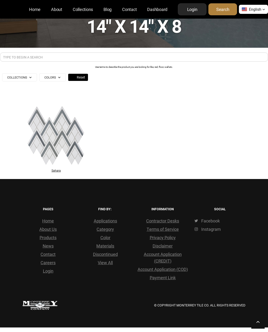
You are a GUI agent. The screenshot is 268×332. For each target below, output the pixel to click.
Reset (81, 77)
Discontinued (105, 254)
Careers (48, 262)
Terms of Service (163, 229)
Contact (129, 9)
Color (105, 237)
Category (105, 229)
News (48, 246)
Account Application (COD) (163, 269)
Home (35, 9)
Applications (105, 221)
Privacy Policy (163, 237)
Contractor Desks (162, 221)
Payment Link (163, 277)
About (56, 9)
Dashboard (157, 9)
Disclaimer (163, 246)
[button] (253, 9)
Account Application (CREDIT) (163, 257)
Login (48, 271)
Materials (105, 246)
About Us (48, 229)
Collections (83, 9)
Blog (107, 9)
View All (105, 262)
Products (48, 237)
